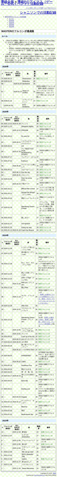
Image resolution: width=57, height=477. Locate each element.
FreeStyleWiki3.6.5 (39, 475)
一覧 (34, 8)
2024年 (11, 25)
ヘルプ (45, 8)
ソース (38, 8)
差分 (31, 8)
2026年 (11, 21)
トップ (28, 8)
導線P (54, 473)
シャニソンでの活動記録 (38, 12)
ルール (11, 19)
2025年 (11, 23)
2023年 (11, 26)
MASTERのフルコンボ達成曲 (15, 17)
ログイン (53, 8)
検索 (41, 8)
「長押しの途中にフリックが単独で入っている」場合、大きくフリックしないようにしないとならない (47, 299)
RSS (49, 8)
